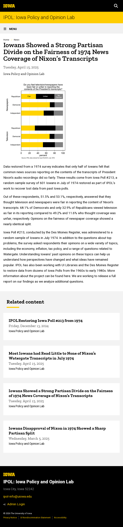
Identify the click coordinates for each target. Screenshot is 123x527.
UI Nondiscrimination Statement (35, 517)
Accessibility (60, 517)
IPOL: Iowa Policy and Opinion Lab (39, 17)
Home (6, 39)
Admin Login (16, 504)
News (16, 39)
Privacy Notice (10, 517)
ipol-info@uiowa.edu (17, 496)
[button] (116, 6)
